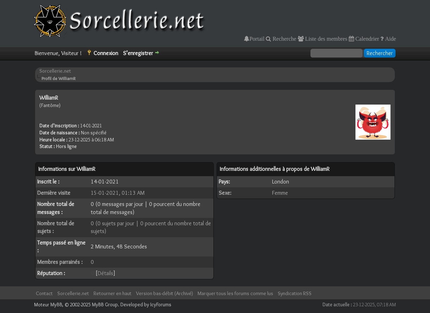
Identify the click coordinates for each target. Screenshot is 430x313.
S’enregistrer (138, 53)
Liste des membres (325, 38)
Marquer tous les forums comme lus (235, 293)
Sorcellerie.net (55, 71)
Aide (390, 38)
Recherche (283, 38)
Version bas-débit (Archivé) (164, 293)
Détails (105, 273)
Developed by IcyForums (145, 304)
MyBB (56, 304)
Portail (256, 38)
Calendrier (366, 38)
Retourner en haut (112, 293)
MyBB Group (105, 304)
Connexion (106, 53)
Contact (44, 293)
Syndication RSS (295, 293)
